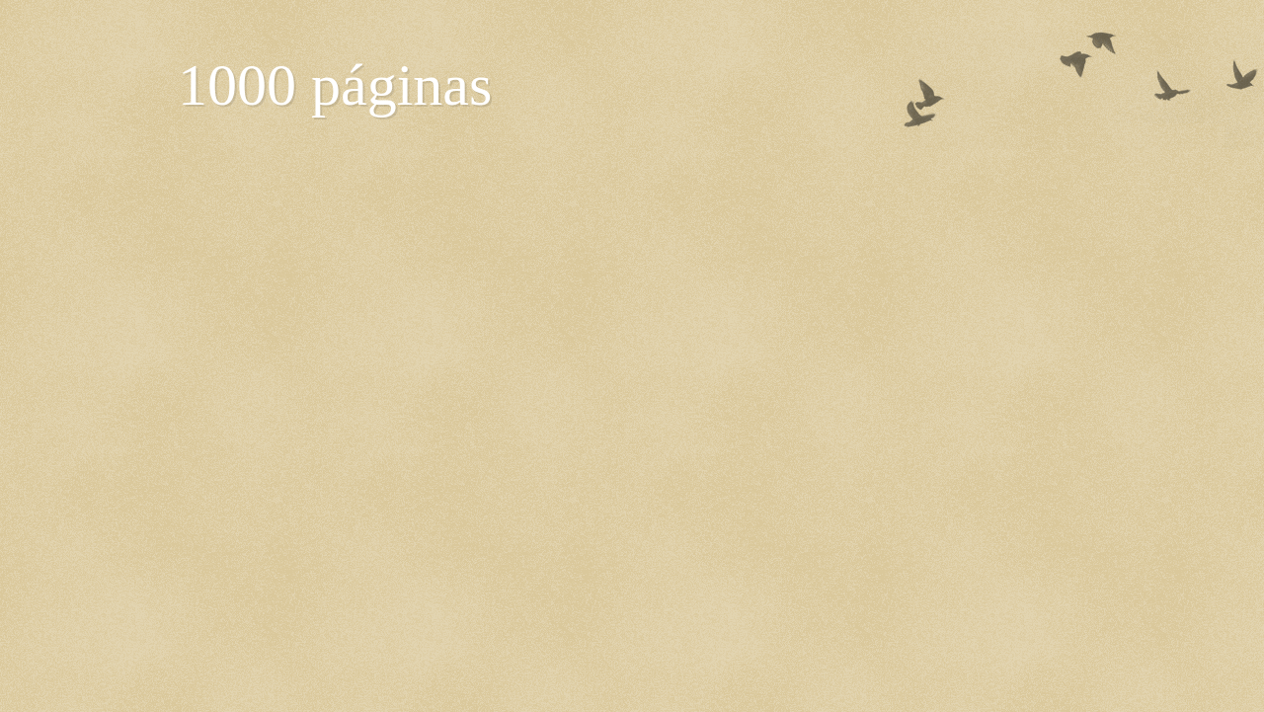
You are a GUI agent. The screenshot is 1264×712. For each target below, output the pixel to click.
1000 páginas (335, 85)
